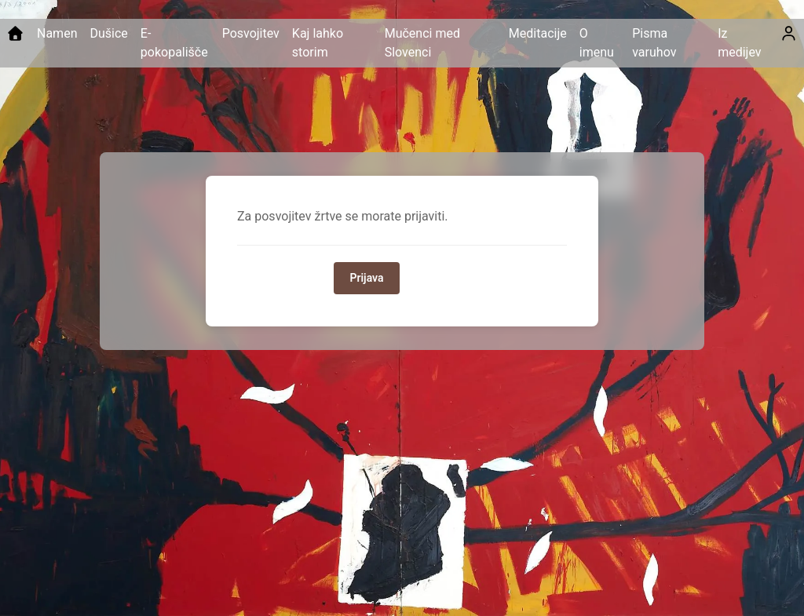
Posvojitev (251, 33)
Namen (57, 33)
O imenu (596, 43)
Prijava (366, 278)
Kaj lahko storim (317, 43)
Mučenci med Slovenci (422, 43)
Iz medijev (739, 43)
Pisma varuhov (654, 43)
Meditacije (538, 33)
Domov (436, 278)
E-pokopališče (174, 43)
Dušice (108, 33)
